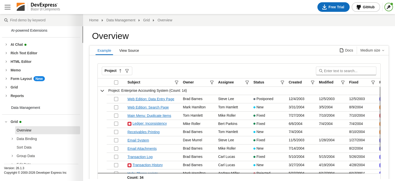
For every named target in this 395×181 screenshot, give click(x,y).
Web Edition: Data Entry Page (150, 99)
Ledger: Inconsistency (147, 124)
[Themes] (388, 7)
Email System (138, 140)
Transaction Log (140, 157)
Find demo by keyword (6, 20)
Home (93, 20)
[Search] (349, 71)
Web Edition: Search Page (148, 107)
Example (104, 51)
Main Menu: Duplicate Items (149, 115)
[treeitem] (47, 130)
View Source (129, 51)
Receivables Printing (143, 132)
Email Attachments (142, 148)
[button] (117, 71)
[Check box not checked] (116, 99)
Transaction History (145, 165)
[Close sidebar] (8, 7)
